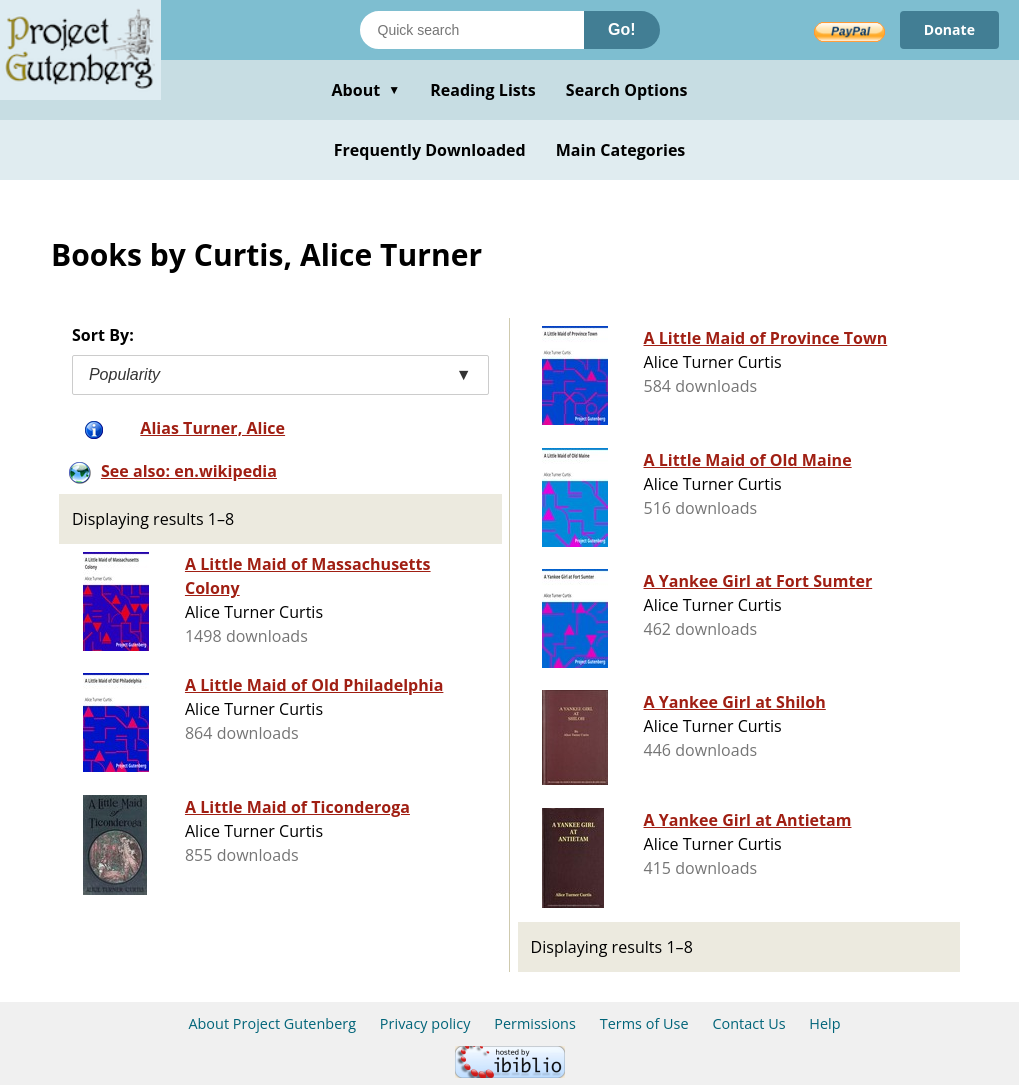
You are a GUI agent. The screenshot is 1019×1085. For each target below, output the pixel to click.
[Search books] (472, 30)
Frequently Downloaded (430, 150)
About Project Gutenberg (272, 1023)
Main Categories (621, 150)
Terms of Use (644, 1023)
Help (824, 1023)
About (365, 90)
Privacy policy (425, 1023)
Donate (949, 29)
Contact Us (748, 1023)
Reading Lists (483, 90)
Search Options (627, 90)
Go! (622, 29)
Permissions (535, 1023)
